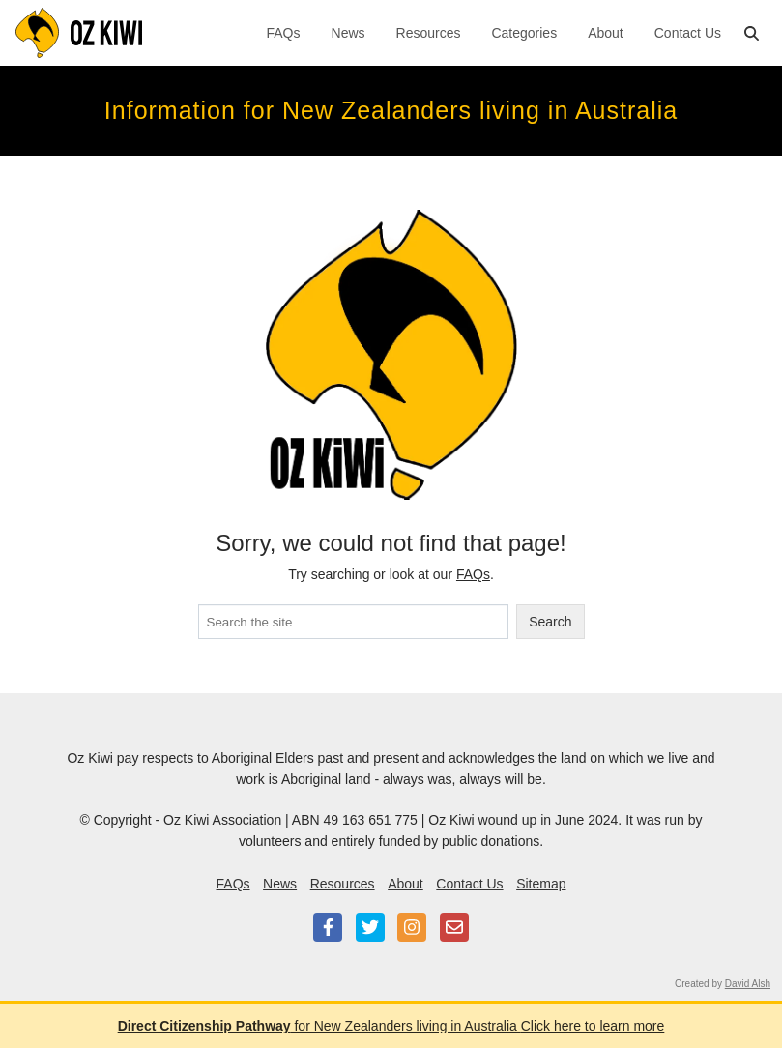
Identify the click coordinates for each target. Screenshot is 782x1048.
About (605, 33)
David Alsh (747, 983)
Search (550, 621)
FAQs (284, 33)
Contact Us (687, 33)
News (348, 33)
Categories (524, 33)
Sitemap (540, 883)
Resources (428, 33)
